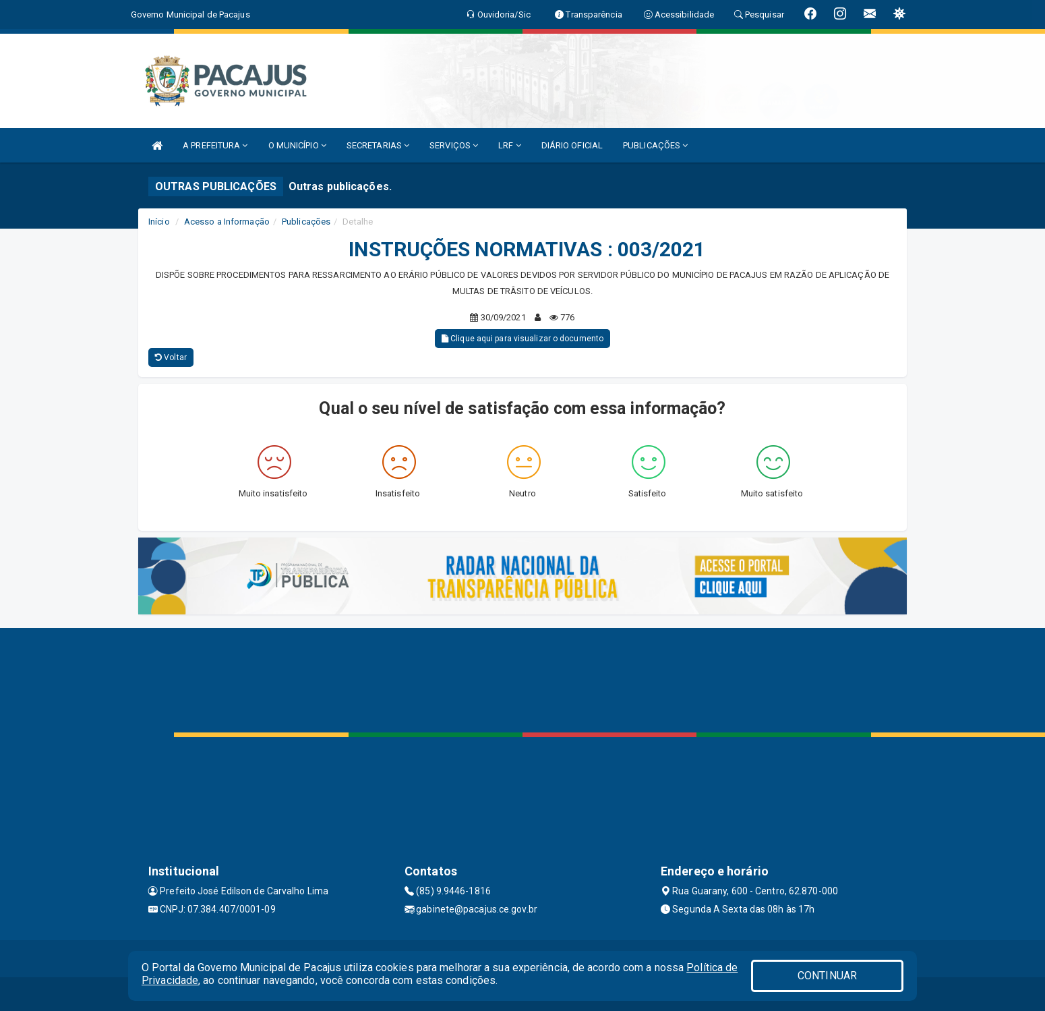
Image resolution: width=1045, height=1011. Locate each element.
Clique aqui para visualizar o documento (522, 338)
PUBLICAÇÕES (655, 145)
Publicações (306, 221)
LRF (509, 145)
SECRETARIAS (378, 145)
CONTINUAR (827, 975)
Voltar (171, 357)
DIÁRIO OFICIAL (572, 145)
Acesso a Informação (227, 221)
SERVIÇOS (453, 145)
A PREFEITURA (215, 145)
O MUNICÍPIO (297, 145)
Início (159, 221)
